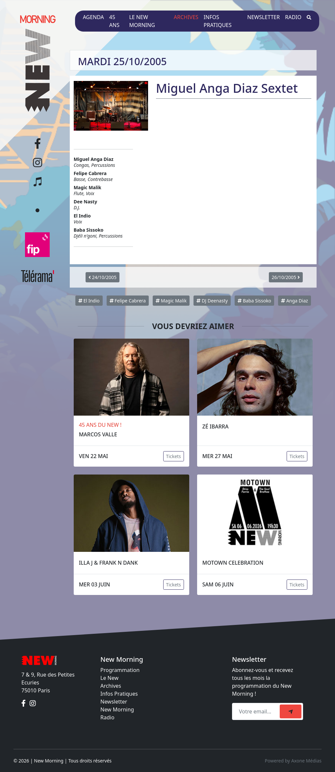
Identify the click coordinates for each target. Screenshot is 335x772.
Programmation (120, 670)
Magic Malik (171, 300)
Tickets (173, 456)
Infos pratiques (218, 21)
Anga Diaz (294, 300)
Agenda (93, 17)
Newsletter (263, 17)
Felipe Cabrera (128, 300)
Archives (186, 17)
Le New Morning (142, 21)
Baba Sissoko (254, 300)
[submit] (290, 711)
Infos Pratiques (119, 693)
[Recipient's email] (257, 711)
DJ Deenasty (212, 300)
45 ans (114, 21)
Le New (109, 678)
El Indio (89, 300)
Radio (293, 17)
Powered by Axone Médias (293, 761)
